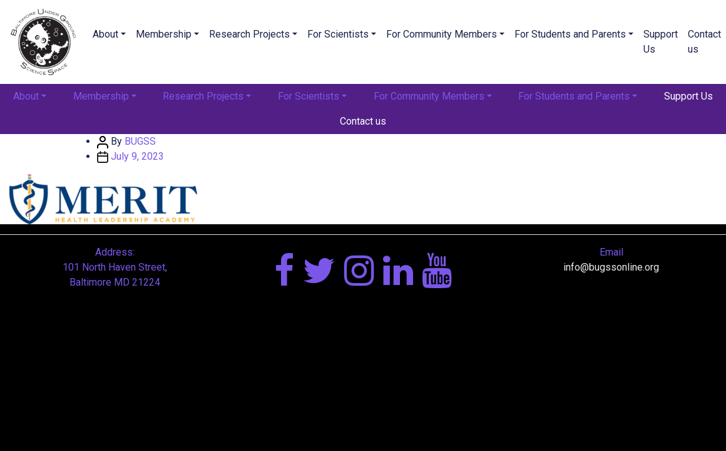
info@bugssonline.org (611, 267)
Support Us (660, 41)
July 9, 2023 (137, 156)
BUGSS (140, 141)
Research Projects (249, 34)
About (105, 34)
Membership (164, 34)
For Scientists (338, 34)
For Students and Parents (570, 34)
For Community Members (441, 34)
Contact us (363, 121)
